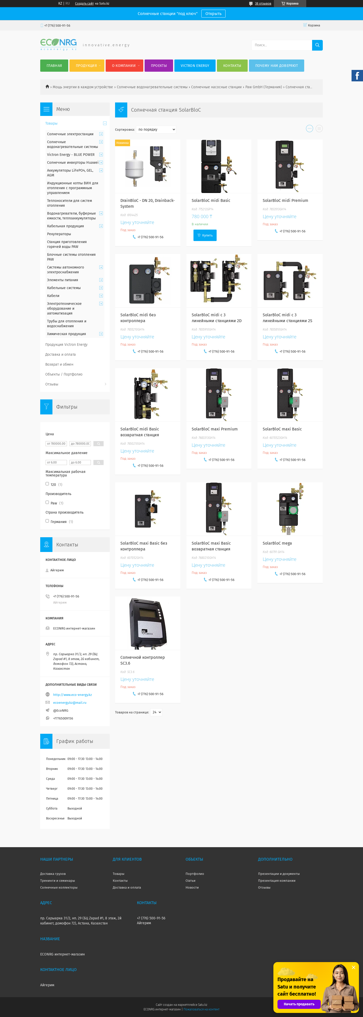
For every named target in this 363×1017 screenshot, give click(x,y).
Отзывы (51, 384)
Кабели (53, 296)
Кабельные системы (64, 288)
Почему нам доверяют (276, 66)
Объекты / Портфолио (63, 374)
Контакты (232, 66)
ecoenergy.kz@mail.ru (70, 703)
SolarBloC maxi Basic (282, 429)
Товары (51, 123)
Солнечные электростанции (70, 134)
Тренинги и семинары (57, 881)
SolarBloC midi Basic (211, 200)
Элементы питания (62, 280)
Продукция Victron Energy (66, 344)
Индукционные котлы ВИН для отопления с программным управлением (72, 188)
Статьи (191, 881)
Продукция (86, 66)
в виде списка (319, 129)
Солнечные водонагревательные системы (152, 87)
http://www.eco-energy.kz (72, 695)
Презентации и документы (279, 874)
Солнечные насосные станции (216, 87)
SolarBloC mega (277, 543)
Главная (54, 66)
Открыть (213, 13)
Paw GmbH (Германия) (263, 87)
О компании (124, 66)
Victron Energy (195, 66)
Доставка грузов (53, 874)
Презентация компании (277, 881)
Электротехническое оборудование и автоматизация (64, 309)
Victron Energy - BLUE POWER (70, 155)
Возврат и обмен (59, 364)
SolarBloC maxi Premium (215, 429)
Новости (192, 887)
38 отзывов (263, 3)
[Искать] (317, 45)
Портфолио (195, 874)
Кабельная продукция (65, 226)
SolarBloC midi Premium (285, 200)
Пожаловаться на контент (201, 1009)
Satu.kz (202, 1005)
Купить (207, 235)
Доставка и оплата (60, 354)
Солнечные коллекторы (59, 887)
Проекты (159, 66)
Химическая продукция (66, 334)
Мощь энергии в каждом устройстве (83, 87)
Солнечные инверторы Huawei (73, 162)
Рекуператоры (59, 234)
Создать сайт (84, 3)
